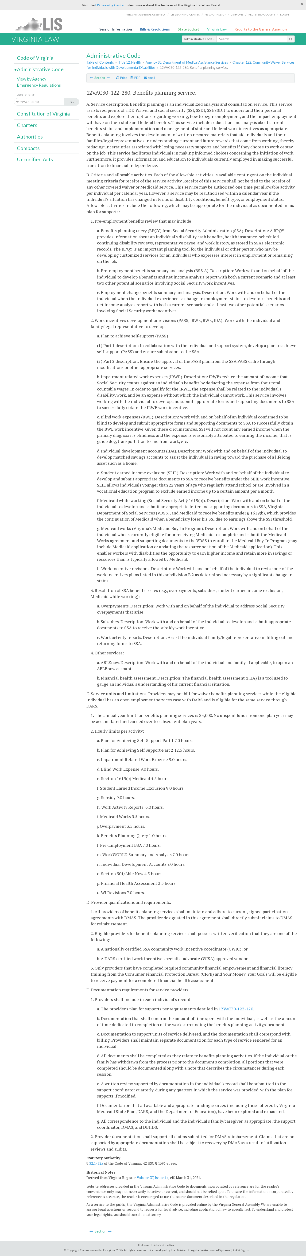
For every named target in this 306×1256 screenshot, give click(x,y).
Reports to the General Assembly (261, 29)
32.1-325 (96, 1163)
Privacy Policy (215, 14)
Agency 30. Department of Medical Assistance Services (187, 62)
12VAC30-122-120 (236, 1009)
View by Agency (31, 78)
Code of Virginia (35, 58)
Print (121, 78)
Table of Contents (100, 62)
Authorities (30, 137)
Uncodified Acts (35, 159)
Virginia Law (217, 29)
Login (284, 14)
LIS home (237, 14)
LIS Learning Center (110, 5)
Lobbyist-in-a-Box (162, 1245)
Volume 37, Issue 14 (152, 1177)
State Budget (188, 29)
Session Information (115, 29)
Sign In (245, 1250)
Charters (27, 125)
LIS (41, 24)
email (149, 78)
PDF (135, 78)
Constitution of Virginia (43, 114)
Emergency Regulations (39, 85)
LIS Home (143, 1245)
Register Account (261, 14)
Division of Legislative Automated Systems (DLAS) (208, 1250)
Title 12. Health (129, 62)
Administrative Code (199, 39)
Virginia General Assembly (146, 14)
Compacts (28, 148)
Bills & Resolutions (155, 29)
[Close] (302, 4)
